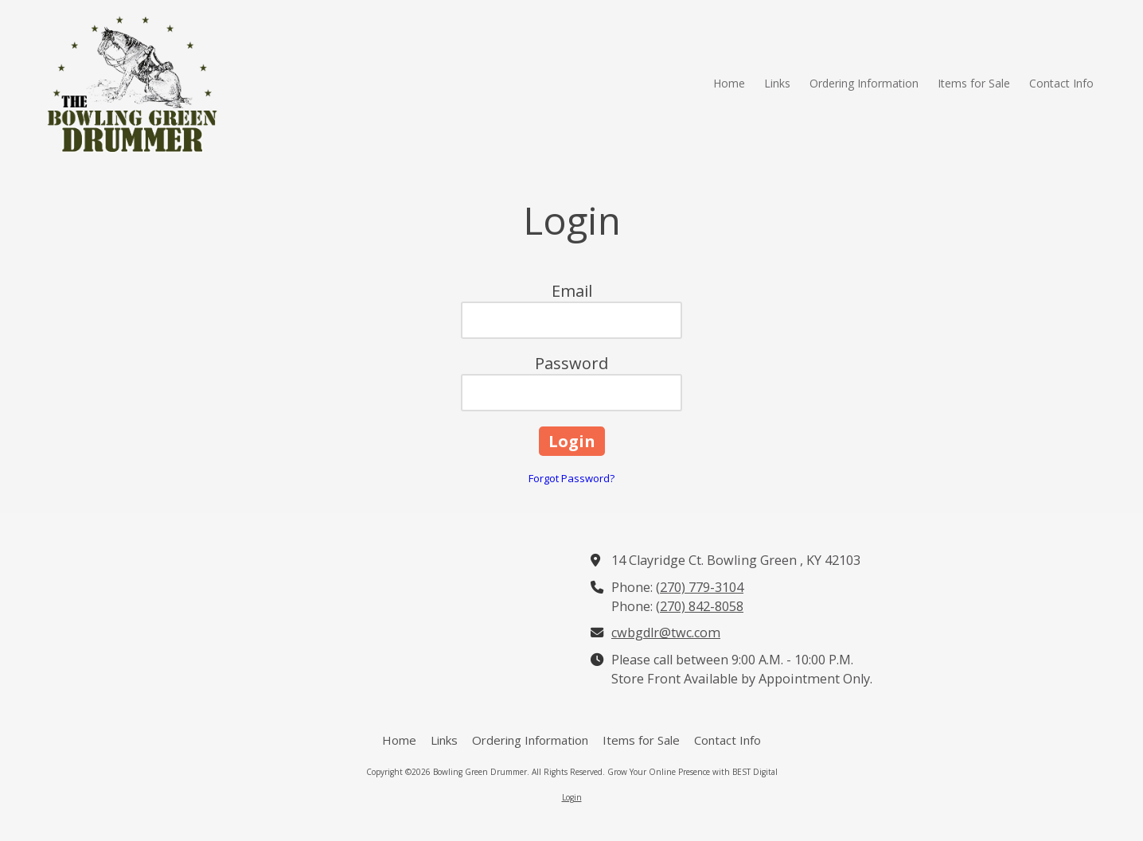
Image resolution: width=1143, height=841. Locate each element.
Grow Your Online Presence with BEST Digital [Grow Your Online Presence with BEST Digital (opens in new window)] (692, 771)
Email (572, 291)
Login (572, 797)
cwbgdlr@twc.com (665, 632)
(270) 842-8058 (699, 606)
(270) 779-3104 (699, 587)
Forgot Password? (571, 478)
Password (571, 363)
